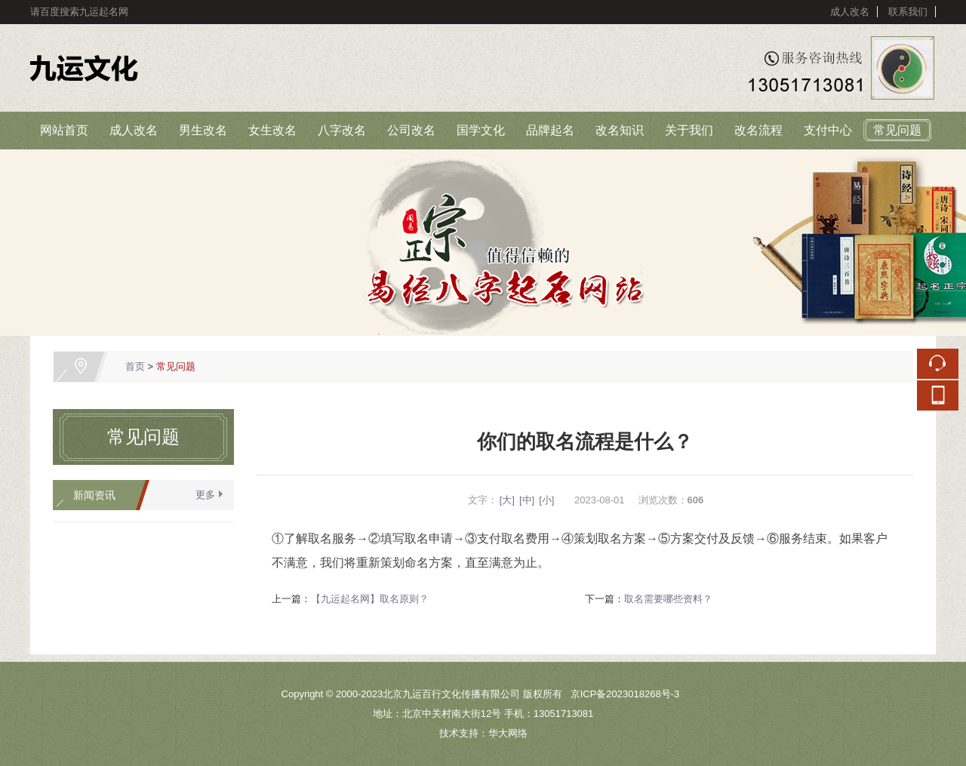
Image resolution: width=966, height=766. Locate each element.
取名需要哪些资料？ (668, 598)
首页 (135, 366)
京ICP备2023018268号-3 (625, 694)
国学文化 (481, 130)
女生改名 (272, 130)
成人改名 (849, 11)
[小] (546, 500)
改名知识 (619, 130)
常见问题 (897, 130)
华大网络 (508, 733)
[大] (507, 500)
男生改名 (203, 130)
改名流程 (758, 130)
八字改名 (342, 130)
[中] (526, 500)
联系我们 (908, 11)
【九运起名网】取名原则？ (370, 598)
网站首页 (64, 130)
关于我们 (689, 130)
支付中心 (828, 130)
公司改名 (411, 130)
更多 (205, 494)
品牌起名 (550, 130)
